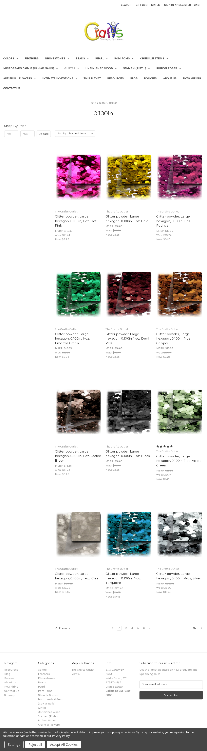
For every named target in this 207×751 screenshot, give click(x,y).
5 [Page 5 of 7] (138, 628)
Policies (150, 78)
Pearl (101, 58)
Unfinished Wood (101, 68)
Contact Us (11, 88)
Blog (133, 78)
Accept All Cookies (64, 744)
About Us (169, 78)
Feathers (31, 58)
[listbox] (81, 134)
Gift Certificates (148, 5)
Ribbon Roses (168, 68)
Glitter (71, 68)
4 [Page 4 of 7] (132, 628)
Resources (115, 78)
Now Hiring (192, 78)
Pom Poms (124, 58)
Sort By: (62, 133)
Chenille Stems (154, 58)
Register (184, 5)
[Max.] (27, 134)
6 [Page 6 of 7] (144, 628)
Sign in (169, 5)
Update (44, 133)
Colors (10, 58)
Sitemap (9, 695)
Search (126, 5)
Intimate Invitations (59, 78)
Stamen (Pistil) (136, 68)
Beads (82, 58)
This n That (92, 78)
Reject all (35, 744)
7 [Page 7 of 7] (150, 628)
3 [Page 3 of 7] (126, 628)
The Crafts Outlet (83, 669)
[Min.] (11, 134)
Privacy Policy (61, 736)
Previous (62, 628)
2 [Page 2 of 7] (119, 628)
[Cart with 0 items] (197, 5)
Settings (14, 744)
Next (198, 628)
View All (76, 674)
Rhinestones (57, 58)
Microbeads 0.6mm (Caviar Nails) (30, 68)
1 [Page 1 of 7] (112, 628)
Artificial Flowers (19, 78)
